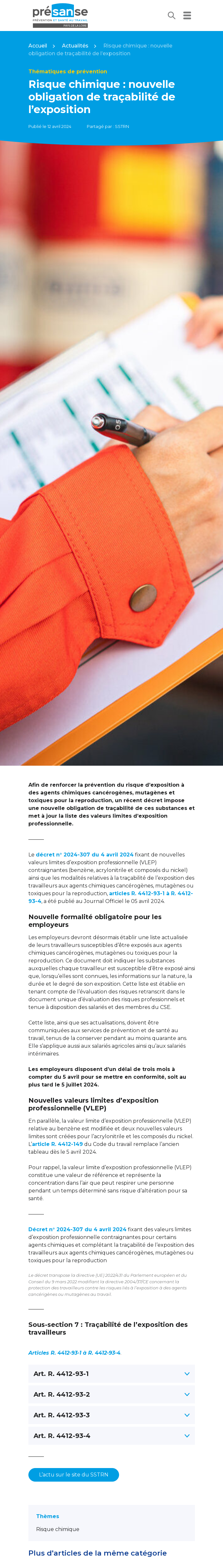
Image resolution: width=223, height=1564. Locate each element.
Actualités (75, 46)
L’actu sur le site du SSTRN (73, 1475)
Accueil (37, 46)
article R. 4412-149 (57, 1144)
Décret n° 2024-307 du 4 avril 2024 (77, 1229)
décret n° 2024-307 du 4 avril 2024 (85, 855)
